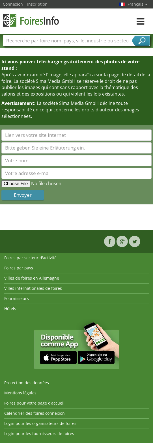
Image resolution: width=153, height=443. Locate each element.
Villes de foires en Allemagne (31, 278)
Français (137, 4)
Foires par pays (18, 268)
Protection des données (26, 382)
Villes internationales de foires (33, 288)
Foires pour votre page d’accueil (34, 403)
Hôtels (10, 308)
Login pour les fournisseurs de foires (39, 433)
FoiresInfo (31, 20)
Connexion (13, 4)
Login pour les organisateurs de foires (40, 423)
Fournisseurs (16, 298)
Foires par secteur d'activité (30, 257)
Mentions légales (20, 393)
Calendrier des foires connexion (34, 413)
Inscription (37, 4)
